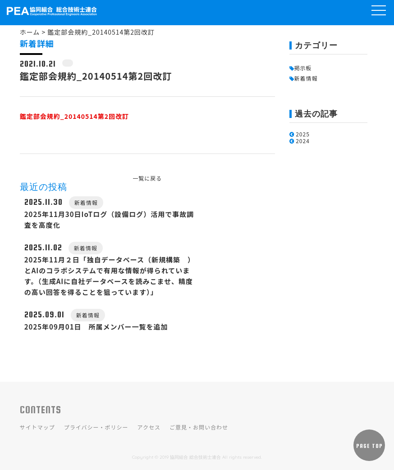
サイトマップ (37, 427)
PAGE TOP (369, 446)
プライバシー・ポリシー (96, 427)
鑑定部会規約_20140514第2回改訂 (74, 116)
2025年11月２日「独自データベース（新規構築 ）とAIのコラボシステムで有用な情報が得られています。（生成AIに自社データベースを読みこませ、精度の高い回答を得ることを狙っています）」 (108, 276)
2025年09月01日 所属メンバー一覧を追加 (96, 326)
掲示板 (300, 68)
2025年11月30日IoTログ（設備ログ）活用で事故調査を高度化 (109, 219)
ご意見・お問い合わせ (199, 427)
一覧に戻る (147, 178)
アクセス (148, 427)
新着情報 (303, 78)
